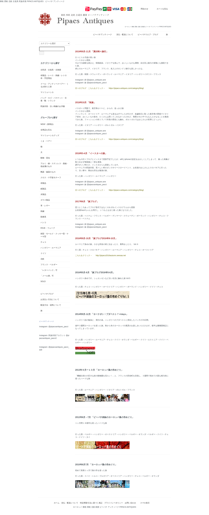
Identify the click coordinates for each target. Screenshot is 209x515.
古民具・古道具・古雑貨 (51, 70)
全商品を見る (46, 130)
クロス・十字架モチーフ (51, 177)
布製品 (43, 183)
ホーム (56, 503)
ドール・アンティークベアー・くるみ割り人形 (55, 85)
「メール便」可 (47, 276)
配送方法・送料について (51, 305)
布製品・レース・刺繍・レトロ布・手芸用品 (54, 76)
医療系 (43, 217)
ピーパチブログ (47, 294)
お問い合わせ (130, 503)
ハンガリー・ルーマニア (51, 248)
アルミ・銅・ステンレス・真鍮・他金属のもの (55, 164)
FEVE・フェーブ (48, 228)
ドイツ (43, 253)
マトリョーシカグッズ (50, 135)
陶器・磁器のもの (48, 172)
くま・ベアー (46, 141)
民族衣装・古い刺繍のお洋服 (53, 106)
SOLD (43, 281)
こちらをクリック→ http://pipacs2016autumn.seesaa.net (100, 255)
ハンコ (43, 222)
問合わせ (142, 9)
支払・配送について (124, 34)
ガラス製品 (45, 200)
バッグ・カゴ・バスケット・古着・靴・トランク (54, 99)
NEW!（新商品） (48, 124)
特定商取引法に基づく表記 (91, 503)
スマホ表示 (145, 503)
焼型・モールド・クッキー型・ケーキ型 (55, 235)
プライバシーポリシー (113, 503)
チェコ (43, 242)
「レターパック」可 (49, 270)
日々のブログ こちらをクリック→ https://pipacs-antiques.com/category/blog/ (109, 88)
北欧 (42, 259)
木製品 (43, 194)
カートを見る (160, 9)
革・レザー (45, 206)
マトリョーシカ (47, 92)
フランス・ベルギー (49, 264)
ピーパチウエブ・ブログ (148, 34)
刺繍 (42, 211)
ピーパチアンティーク (102, 34)
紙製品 (43, 189)
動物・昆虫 (45, 158)
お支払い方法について (50, 299)
